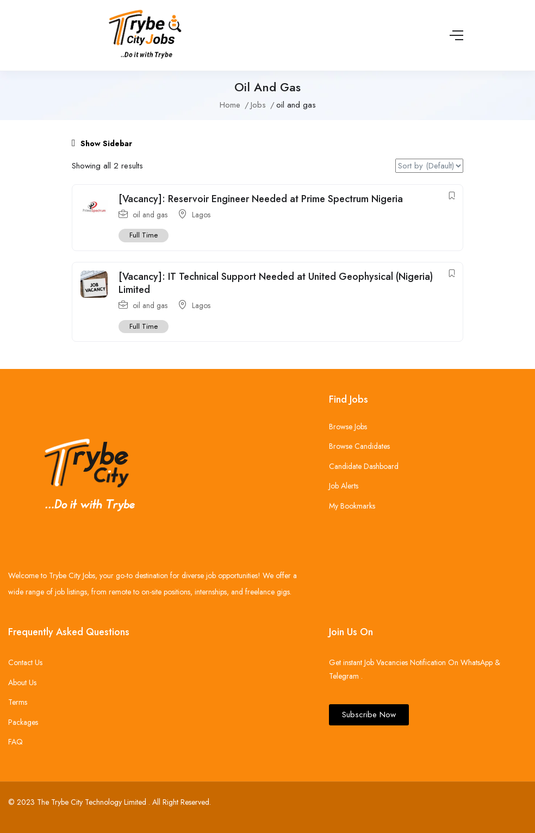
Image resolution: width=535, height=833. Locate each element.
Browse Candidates (359, 446)
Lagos (201, 214)
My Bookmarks (352, 505)
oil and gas (150, 214)
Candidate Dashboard (364, 466)
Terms (17, 702)
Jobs (258, 105)
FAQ (15, 741)
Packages (23, 722)
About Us (22, 682)
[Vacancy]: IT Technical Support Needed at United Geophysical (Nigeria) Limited (276, 283)
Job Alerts (343, 485)
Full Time (143, 235)
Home (230, 105)
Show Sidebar (102, 143)
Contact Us (25, 662)
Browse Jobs (348, 426)
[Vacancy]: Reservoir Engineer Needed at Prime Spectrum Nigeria (261, 199)
